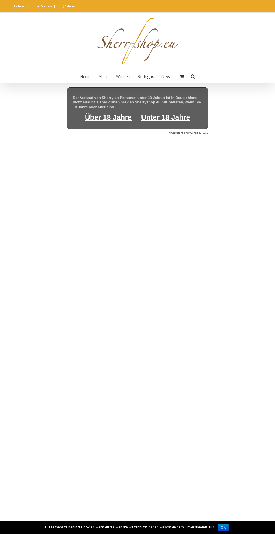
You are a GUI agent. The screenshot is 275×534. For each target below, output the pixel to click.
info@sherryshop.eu (72, 6)
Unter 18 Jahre (165, 117)
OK (223, 527)
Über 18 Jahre (108, 117)
